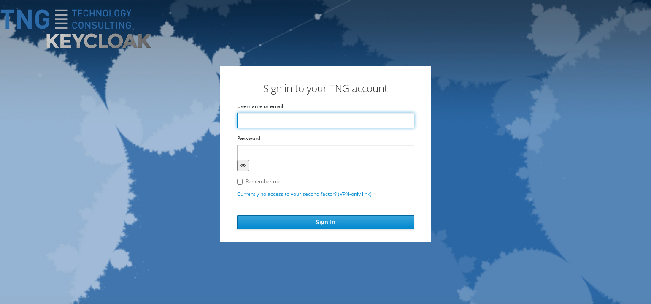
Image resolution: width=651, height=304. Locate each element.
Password (248, 138)
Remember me (259, 181)
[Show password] (243, 165)
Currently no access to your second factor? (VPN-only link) (304, 194)
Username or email (260, 106)
